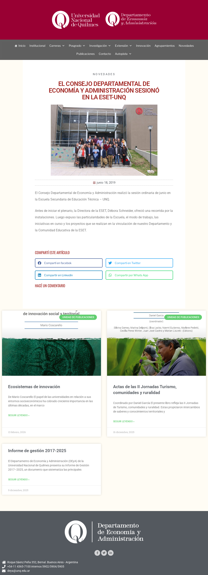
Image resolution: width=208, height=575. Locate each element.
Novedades (186, 45)
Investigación (98, 45)
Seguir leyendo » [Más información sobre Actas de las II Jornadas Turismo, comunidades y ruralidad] (123, 421)
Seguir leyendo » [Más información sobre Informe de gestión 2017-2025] (18, 479)
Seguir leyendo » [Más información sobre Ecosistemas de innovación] (18, 415)
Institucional (37, 45)
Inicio (21, 45)
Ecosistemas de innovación (34, 386)
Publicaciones (85, 53)
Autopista (121, 53)
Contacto (105, 53)
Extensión (121, 45)
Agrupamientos (165, 45)
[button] (69, 262)
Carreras (55, 45)
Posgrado (75, 45)
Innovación (143, 45)
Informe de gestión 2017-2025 (37, 450)
